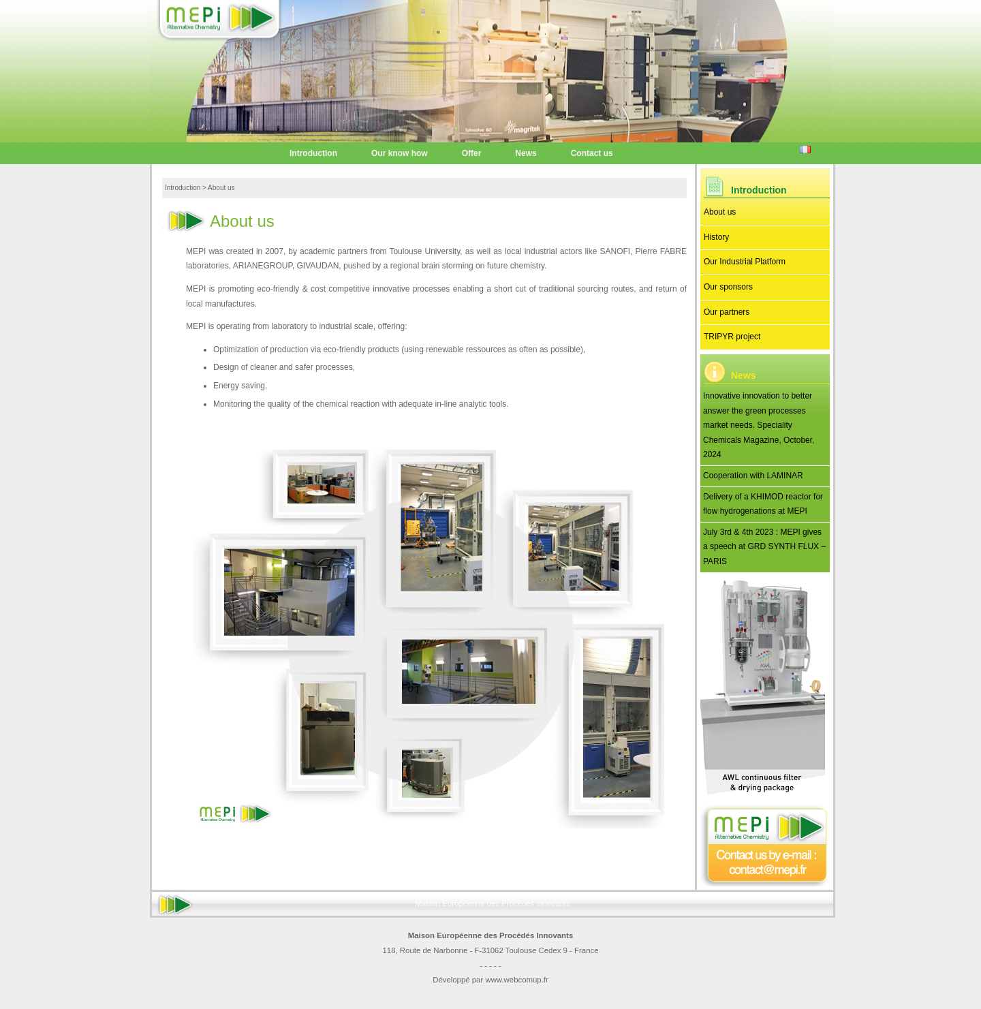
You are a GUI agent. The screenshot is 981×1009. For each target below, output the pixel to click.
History (716, 237)
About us (720, 212)
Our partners (726, 312)
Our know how (399, 153)
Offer (472, 153)
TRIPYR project (732, 336)
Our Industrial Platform (744, 261)
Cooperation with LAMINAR (753, 475)
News (525, 153)
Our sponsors (728, 287)
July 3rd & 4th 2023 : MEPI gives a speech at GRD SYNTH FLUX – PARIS (764, 546)
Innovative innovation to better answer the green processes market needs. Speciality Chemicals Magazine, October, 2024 (758, 425)
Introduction (313, 153)
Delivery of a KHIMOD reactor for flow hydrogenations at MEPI (763, 504)
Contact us (592, 153)
